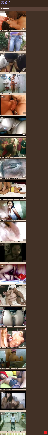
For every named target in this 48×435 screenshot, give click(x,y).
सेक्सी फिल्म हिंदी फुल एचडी (22, 417)
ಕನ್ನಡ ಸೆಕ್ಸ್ (7, 416)
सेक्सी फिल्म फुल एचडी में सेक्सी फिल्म (9, 424)
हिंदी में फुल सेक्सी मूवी (13, 430)
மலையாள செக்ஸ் (9, 423)
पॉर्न (7, 432)
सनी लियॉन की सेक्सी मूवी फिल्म (7, 412)
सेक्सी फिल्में (37, 428)
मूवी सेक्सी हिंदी (26, 411)
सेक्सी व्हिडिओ (41, 420)
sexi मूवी (2, 409)
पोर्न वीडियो (17, 423)
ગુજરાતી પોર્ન (32, 430)
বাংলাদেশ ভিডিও (4, 433)
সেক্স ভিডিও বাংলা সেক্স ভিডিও (31, 419)
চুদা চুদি (2, 416)
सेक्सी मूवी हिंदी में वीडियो (29, 428)
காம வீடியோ (36, 422)
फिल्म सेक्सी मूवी (32, 409)
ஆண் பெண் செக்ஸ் (23, 430)
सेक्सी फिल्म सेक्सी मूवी (36, 413)
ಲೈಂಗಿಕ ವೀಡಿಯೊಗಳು (14, 416)
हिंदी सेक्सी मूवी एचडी (13, 433)
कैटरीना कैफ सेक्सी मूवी (16, 409)
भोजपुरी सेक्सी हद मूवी (35, 410)
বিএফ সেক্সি (40, 425)
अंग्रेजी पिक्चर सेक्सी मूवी (8, 409)
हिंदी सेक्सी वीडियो (8, 422)
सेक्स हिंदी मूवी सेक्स (13, 412)
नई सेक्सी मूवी (27, 409)
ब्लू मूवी (9, 421)
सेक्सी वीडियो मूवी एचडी (15, 427)
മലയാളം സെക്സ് (32, 425)
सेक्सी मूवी (4, 414)
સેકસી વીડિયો (31, 424)
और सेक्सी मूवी (5, 409)
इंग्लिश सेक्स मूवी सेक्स (24, 409)
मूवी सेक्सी (2, 411)
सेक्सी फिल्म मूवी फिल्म (22, 413)
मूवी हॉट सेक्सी (31, 411)
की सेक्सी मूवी (10, 409)
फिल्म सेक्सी (42, 428)
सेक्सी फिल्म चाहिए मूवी (9, 413)
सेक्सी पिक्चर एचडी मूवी (39, 412)
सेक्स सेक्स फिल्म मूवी (35, 412)
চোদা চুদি (16, 420)
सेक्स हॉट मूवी (19, 412)
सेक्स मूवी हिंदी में (28, 412)
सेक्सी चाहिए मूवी (32, 412)
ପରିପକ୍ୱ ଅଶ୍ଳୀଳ (38, 427)
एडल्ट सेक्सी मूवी (38, 409)
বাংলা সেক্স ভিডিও (31, 416)
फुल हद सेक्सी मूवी (22, 410)
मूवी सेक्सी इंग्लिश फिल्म (38, 432)
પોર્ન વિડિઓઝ (38, 426)
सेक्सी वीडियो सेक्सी (7, 428)
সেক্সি (31, 432)
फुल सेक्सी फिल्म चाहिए (15, 410)
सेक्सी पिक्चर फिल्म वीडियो (17, 428)
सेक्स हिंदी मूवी (8, 412)
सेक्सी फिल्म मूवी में (29, 413)
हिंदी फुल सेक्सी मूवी (5, 429)
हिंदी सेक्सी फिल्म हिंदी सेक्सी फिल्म (15, 426)
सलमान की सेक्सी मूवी (16, 412)
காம (2, 427)
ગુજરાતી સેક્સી (23, 416)
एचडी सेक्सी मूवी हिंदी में (31, 409)
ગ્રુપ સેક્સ (44, 426)
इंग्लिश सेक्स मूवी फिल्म (39, 424)
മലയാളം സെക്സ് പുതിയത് (27, 423)
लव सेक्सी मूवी (37, 411)
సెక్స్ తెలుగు (38, 416)
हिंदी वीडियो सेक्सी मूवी (8, 420)
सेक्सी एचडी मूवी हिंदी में (25, 412)
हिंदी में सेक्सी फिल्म (22, 433)
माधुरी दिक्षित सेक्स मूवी (42, 410)
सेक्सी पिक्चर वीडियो (29, 427)
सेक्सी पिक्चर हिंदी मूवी (22, 425)
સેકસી (12, 421)
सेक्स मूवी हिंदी (22, 412)
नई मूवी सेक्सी (22, 409)
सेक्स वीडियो (26, 432)
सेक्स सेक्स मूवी (41, 412)
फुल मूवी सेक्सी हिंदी (39, 409)
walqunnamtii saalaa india (25, 422)
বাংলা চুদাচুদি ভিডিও (40, 423)
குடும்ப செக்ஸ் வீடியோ (20, 421)
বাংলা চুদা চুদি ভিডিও (5, 425)
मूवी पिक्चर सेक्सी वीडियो (10, 417)
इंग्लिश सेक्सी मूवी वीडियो (14, 429)
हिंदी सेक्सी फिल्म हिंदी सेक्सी (37, 429)
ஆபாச (22, 427)
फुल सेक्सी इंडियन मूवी (8, 410)
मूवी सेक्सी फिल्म (7, 411)
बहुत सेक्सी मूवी (28, 410)
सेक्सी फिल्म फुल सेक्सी (33, 420)
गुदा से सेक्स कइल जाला (22, 424)
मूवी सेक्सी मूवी (12, 411)
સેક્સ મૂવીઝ (30, 433)
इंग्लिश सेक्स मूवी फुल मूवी (16, 409)
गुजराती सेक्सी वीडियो (18, 432)
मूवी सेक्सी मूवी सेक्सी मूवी (19, 411)
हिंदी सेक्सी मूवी (6, 427)
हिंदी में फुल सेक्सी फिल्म (33, 417)
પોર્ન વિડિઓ (11, 432)
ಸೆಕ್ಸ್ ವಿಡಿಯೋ (14, 425)
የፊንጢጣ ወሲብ (20, 419)
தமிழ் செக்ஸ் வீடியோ (32, 421)
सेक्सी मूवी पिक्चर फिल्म (25, 429)
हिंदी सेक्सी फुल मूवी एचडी (28, 426)
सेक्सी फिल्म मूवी (15, 413)
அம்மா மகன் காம (23, 420)
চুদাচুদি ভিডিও (4, 421)
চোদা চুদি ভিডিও (12, 419)
